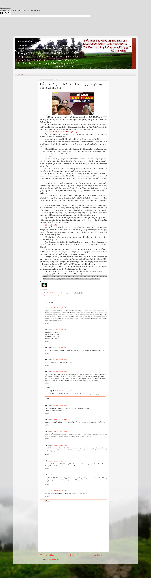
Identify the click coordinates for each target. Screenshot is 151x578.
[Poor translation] (7, 13)
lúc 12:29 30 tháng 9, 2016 (59, 445)
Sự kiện (52, 296)
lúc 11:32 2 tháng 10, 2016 (58, 491)
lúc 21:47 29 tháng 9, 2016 (59, 431)
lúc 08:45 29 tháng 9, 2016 (59, 347)
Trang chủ (20, 74)
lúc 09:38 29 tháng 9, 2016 (59, 405)
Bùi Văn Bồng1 (26, 41)
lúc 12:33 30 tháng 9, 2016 (59, 461)
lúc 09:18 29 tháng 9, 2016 (59, 371)
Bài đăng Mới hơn (47, 555)
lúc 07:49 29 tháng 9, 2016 (59, 329)
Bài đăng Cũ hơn (100, 555)
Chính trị (46, 296)
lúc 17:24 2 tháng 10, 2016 (64, 391)
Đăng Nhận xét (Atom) (52, 559)
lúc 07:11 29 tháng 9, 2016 (58, 308)
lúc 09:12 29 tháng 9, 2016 (59, 359)
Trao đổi (57, 296)
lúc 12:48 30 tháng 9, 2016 (59, 475)
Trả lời (47, 323)
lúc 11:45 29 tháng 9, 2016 (58, 419)
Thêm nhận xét (45, 501)
